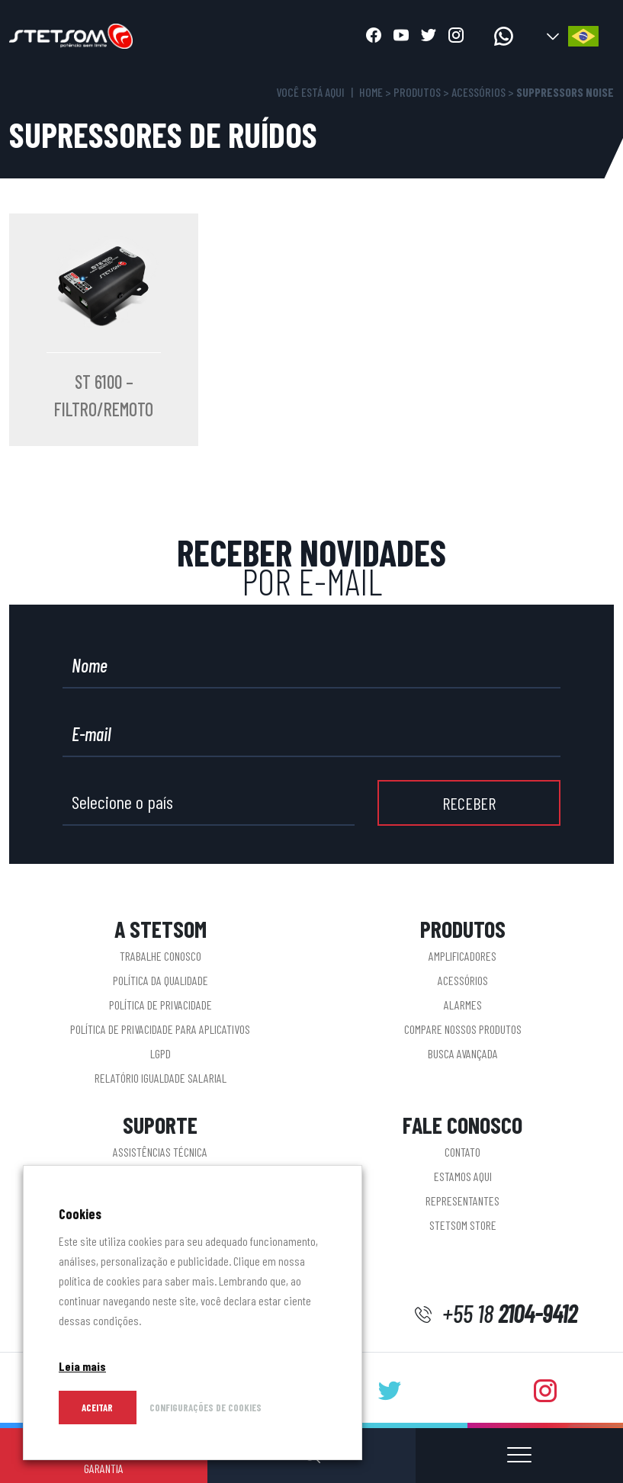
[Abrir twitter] (428, 36)
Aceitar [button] (97, 1407)
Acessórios (478, 92)
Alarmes (463, 1004)
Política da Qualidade (160, 980)
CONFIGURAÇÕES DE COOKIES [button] (205, 1407)
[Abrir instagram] (456, 36)
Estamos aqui (463, 1176)
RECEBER (469, 803)
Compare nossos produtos (463, 1029)
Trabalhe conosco (160, 956)
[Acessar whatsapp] (503, 36)
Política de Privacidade (160, 1004)
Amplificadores (462, 956)
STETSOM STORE (462, 1225)
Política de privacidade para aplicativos (160, 1029)
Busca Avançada (463, 1053)
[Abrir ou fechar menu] (519, 1455)
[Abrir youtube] (401, 36)
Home (371, 92)
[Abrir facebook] (373, 36)
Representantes (462, 1200)
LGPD (160, 1053)
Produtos (417, 92)
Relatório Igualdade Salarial (160, 1078)
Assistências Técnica (160, 1151)
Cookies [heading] (80, 1213)
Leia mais (82, 1366)
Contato (462, 1151)
